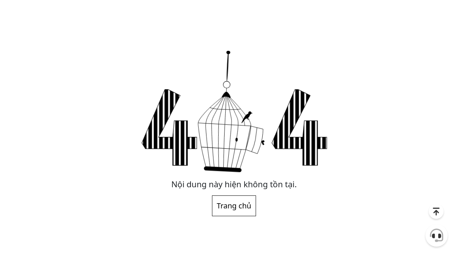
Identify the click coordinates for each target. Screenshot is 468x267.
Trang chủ (234, 206)
